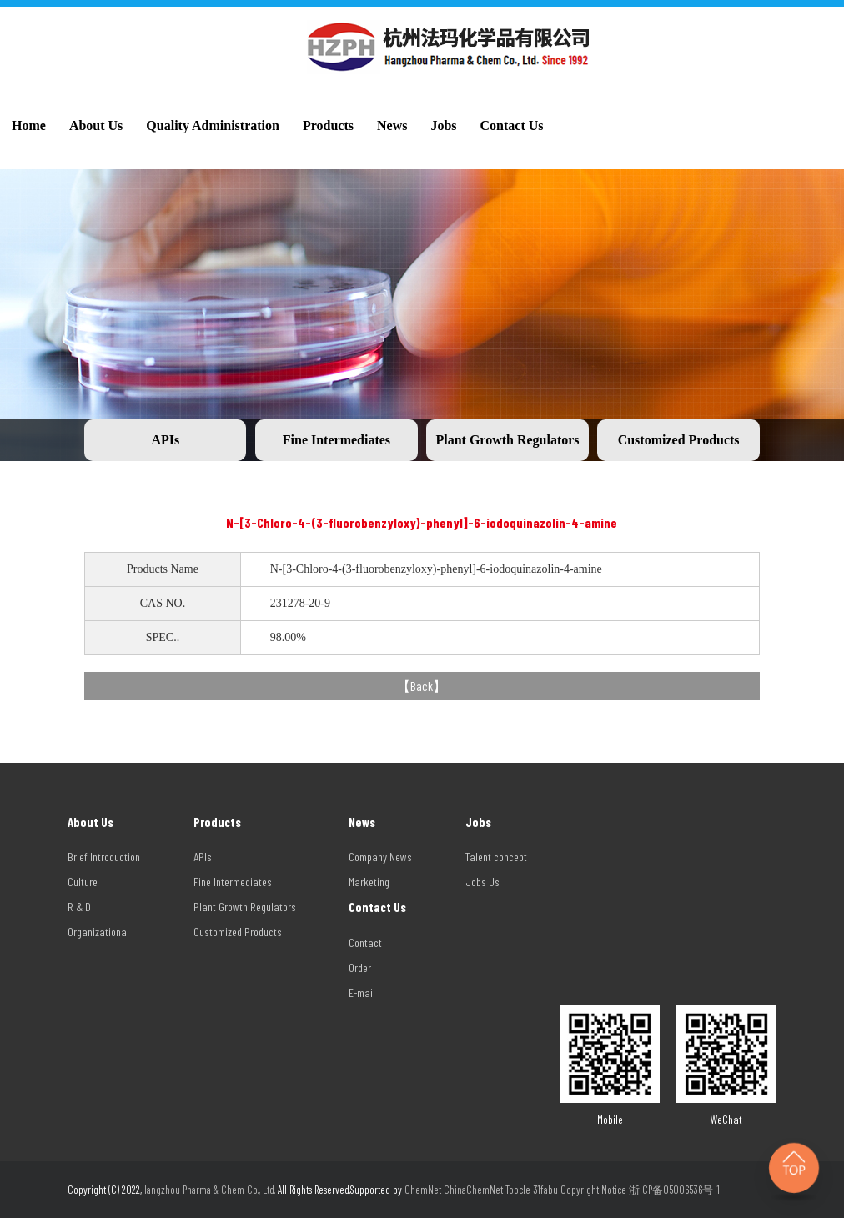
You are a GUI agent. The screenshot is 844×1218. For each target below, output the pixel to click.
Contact (365, 942)
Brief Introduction (104, 857)
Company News (380, 857)
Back (421, 686)
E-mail (362, 992)
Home (29, 125)
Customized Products (679, 440)
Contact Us (512, 125)
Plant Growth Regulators (507, 440)
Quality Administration (212, 125)
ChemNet (422, 1189)
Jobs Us (482, 882)
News (392, 125)
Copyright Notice (593, 1189)
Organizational (98, 932)
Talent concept (496, 857)
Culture (83, 882)
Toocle (517, 1189)
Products (328, 125)
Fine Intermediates (336, 440)
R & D (79, 907)
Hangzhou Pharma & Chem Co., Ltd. (210, 1189)
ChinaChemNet (473, 1189)
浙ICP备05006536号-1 (674, 1189)
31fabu (545, 1189)
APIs (165, 440)
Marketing (369, 882)
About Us (96, 125)
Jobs (443, 125)
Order (360, 967)
